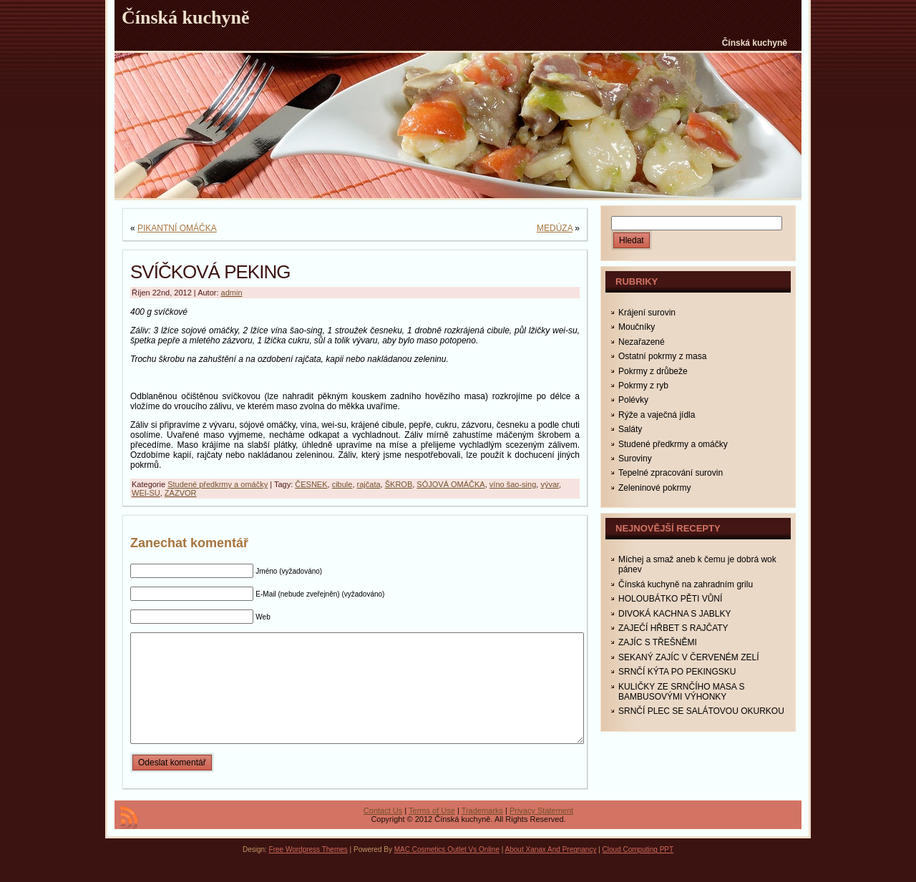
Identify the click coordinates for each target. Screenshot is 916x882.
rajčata (369, 484)
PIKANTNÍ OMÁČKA (177, 228)
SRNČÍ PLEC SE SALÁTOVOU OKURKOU (701, 711)
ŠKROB (399, 484)
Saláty (630, 429)
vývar (549, 484)
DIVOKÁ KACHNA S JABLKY (674, 614)
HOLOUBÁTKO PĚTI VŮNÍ (670, 599)
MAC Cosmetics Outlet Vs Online (447, 871)
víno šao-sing (512, 484)
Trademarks (482, 832)
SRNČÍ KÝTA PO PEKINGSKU (677, 672)
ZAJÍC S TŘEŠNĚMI (657, 642)
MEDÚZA (554, 228)
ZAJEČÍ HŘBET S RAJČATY (673, 628)
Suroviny (635, 459)
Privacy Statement (541, 832)
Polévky (633, 400)
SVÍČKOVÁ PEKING (210, 272)
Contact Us (383, 832)
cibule (342, 484)
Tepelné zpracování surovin (670, 473)
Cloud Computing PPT (638, 871)
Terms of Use (432, 832)
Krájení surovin (647, 313)
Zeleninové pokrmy (654, 488)
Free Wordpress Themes (308, 871)
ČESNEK (311, 484)
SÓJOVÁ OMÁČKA (450, 484)
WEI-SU (146, 493)
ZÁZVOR (181, 493)
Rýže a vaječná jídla (656, 415)
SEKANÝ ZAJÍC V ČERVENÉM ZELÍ (688, 657)
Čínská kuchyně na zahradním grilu (685, 584)
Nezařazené (641, 342)
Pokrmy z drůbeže (653, 371)
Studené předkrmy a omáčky (217, 484)
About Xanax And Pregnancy (551, 871)
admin (232, 292)
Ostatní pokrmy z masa (662, 356)
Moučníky (636, 327)
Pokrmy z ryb (643, 386)
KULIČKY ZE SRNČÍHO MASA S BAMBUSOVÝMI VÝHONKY (681, 692)
